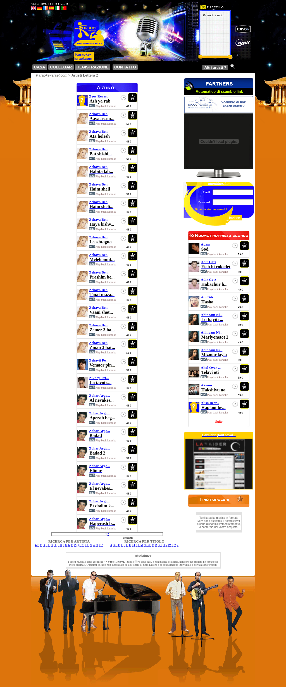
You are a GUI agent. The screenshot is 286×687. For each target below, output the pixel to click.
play (123, 97)
